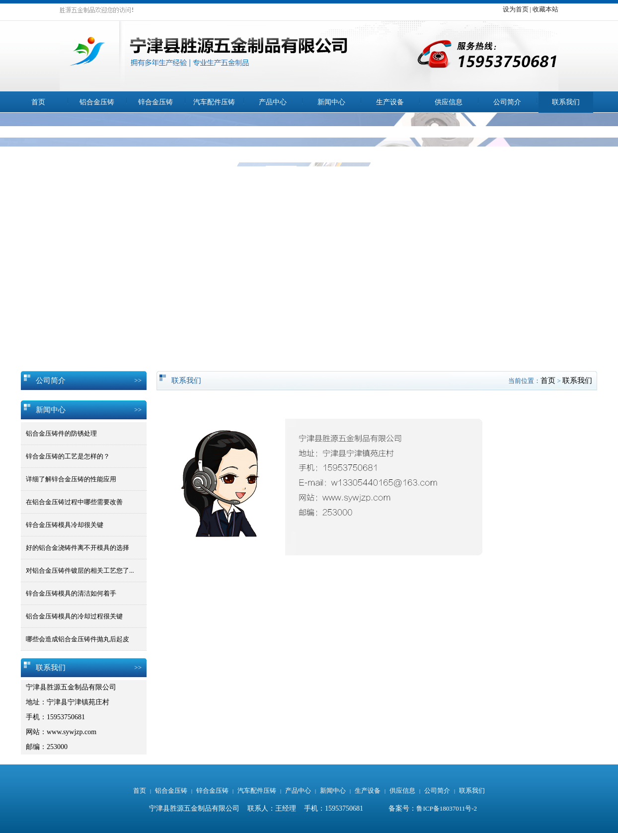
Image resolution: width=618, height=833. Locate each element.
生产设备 (390, 102)
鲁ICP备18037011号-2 (446, 808)
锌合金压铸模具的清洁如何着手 (71, 593)
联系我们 (566, 102)
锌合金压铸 (155, 102)
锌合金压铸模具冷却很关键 (64, 525)
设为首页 (516, 9)
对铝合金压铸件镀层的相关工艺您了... (80, 570)
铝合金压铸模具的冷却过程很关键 (74, 616)
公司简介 (507, 102)
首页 (38, 102)
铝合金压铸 (96, 102)
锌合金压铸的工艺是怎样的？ (68, 456)
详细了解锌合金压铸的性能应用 (71, 479)
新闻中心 (331, 102)
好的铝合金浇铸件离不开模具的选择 (77, 547)
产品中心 (273, 102)
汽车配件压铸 (214, 102)
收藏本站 (545, 9)
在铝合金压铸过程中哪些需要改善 (74, 502)
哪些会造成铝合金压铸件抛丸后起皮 (77, 639)
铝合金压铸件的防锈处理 (61, 433)
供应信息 (449, 102)
